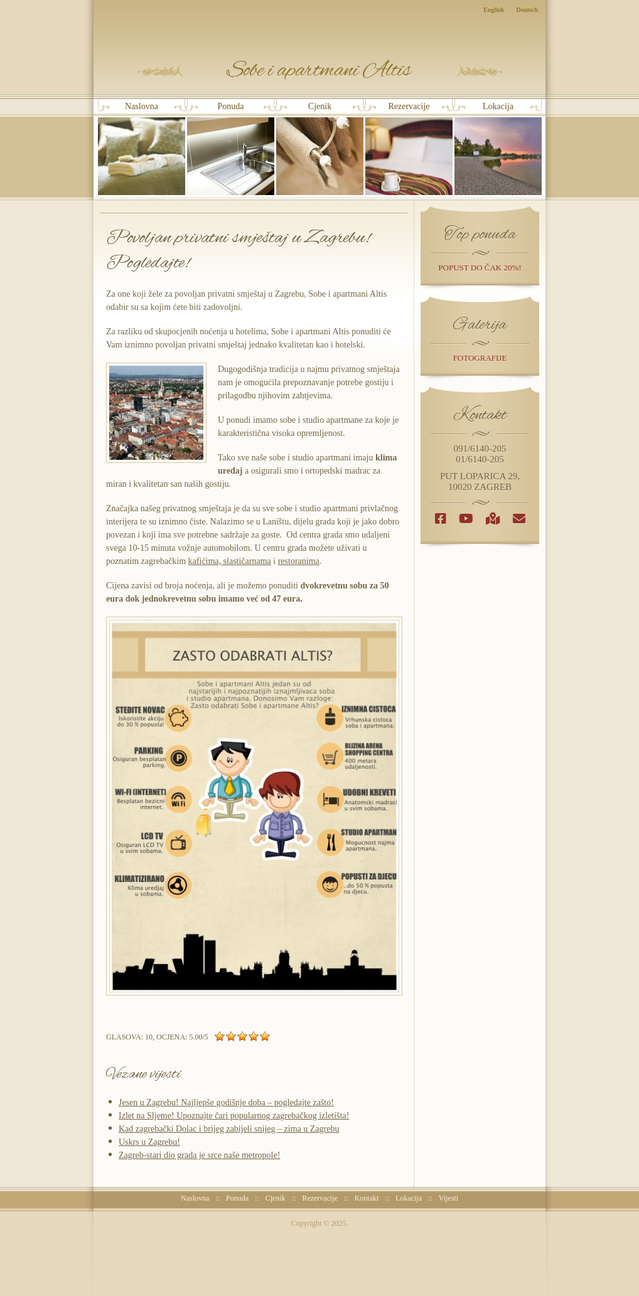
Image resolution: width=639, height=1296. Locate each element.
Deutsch (527, 9)
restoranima (299, 561)
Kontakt (367, 1198)
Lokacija (498, 148)
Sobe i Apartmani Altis (319, 70)
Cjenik (319, 148)
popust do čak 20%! (479, 267)
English (493, 9)
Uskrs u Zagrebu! (149, 1142)
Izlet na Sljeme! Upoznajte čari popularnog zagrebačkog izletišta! (234, 1115)
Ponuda (230, 148)
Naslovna (141, 148)
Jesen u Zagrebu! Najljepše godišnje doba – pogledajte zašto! (226, 1102)
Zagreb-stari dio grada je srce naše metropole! (199, 1155)
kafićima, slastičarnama (229, 561)
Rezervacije (409, 148)
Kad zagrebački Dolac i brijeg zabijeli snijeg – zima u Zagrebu (229, 1129)
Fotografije (480, 358)
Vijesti (448, 1198)
